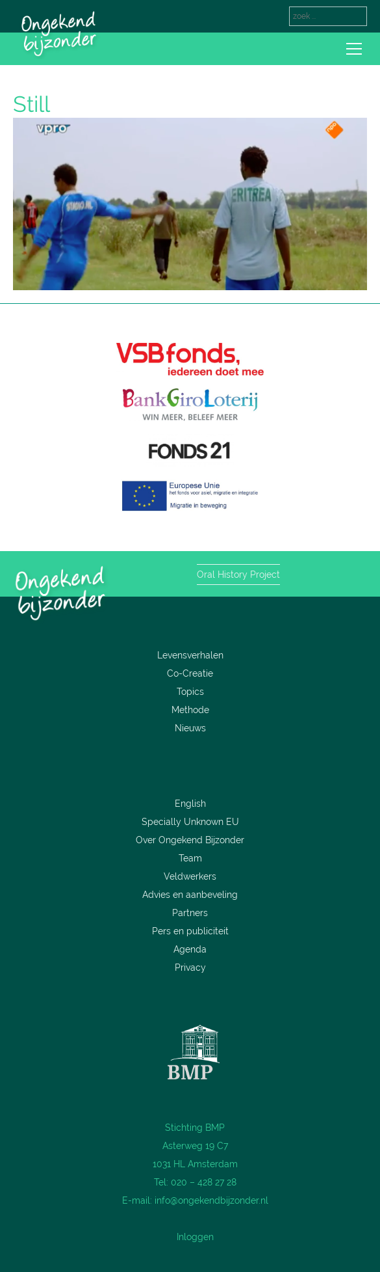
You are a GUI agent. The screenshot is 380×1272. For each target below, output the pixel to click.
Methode (190, 710)
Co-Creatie (190, 673)
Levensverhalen (190, 655)
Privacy (190, 967)
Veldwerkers (190, 876)
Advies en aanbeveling (190, 894)
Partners (190, 913)
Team (190, 858)
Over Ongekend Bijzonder (190, 840)
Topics (190, 691)
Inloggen (195, 1237)
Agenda (190, 949)
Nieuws (190, 728)
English (190, 803)
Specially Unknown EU (190, 822)
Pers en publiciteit (190, 931)
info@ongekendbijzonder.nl (211, 1200)
